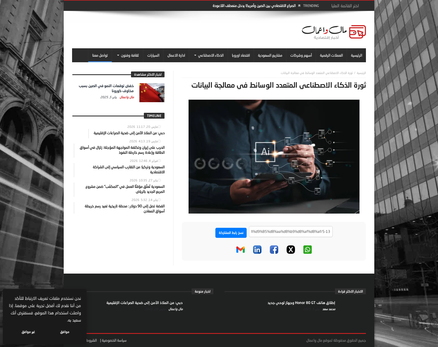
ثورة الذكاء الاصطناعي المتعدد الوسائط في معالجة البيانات (317, 73)
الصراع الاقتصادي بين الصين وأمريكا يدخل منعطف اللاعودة (254, 5)
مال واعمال (126, 97)
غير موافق (28, 332)
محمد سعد (328, 309)
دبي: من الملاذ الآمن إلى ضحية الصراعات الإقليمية (144, 302)
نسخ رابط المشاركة (231, 233)
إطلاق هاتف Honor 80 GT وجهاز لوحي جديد (301, 302)
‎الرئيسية (361, 73)
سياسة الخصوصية (114, 340)
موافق (64, 332)
